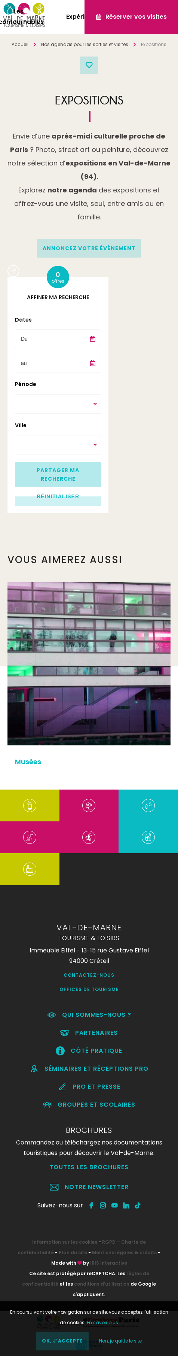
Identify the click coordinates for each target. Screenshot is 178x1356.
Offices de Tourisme (89, 989)
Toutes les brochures (89, 1167)
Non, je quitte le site (120, 1341)
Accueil (20, 44)
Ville (21, 425)
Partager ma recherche (58, 474)
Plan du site (73, 1252)
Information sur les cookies (64, 1242)
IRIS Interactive (108, 1263)
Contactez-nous (89, 975)
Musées (28, 761)
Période (25, 384)
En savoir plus (102, 1322)
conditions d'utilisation (101, 1284)
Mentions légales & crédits (124, 1252)
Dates (23, 319)
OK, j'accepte (62, 1341)
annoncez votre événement (89, 248)
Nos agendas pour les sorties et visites (84, 44)
